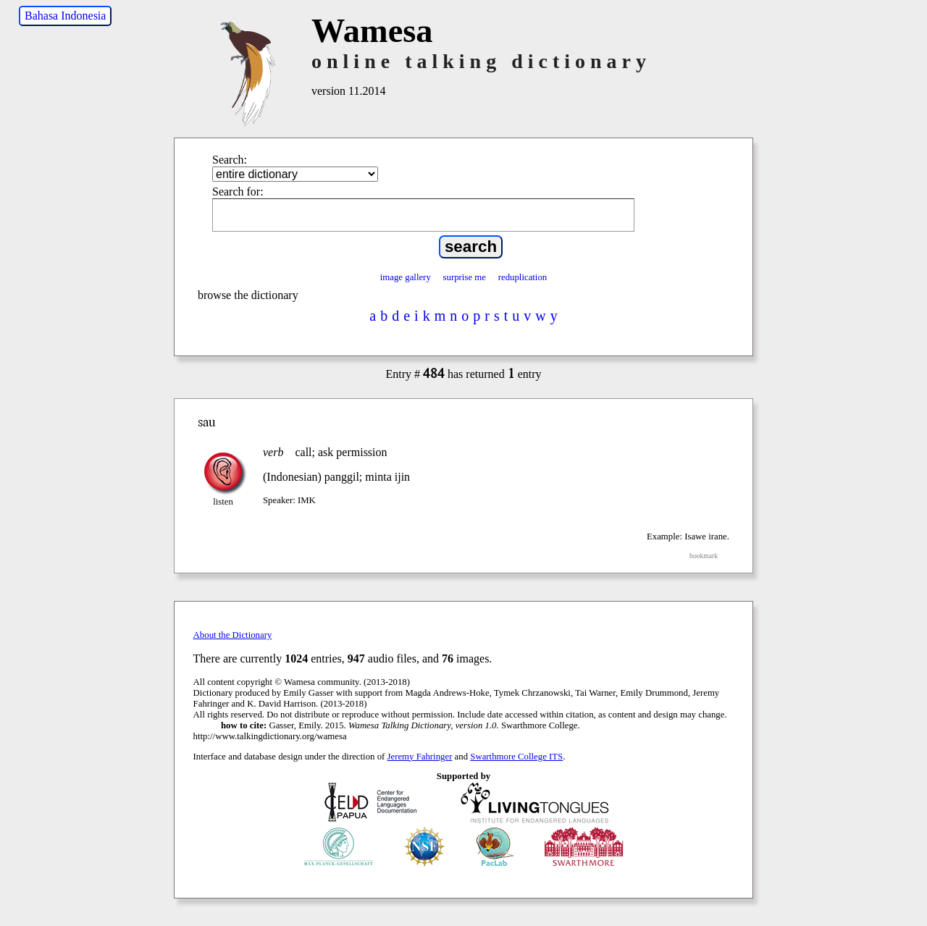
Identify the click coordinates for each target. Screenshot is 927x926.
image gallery (405, 277)
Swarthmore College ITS (516, 757)
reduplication (523, 277)
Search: (229, 159)
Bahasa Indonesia (65, 15)
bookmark (703, 556)
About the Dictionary (232, 635)
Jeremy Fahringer (420, 757)
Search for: (238, 191)
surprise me (464, 277)
